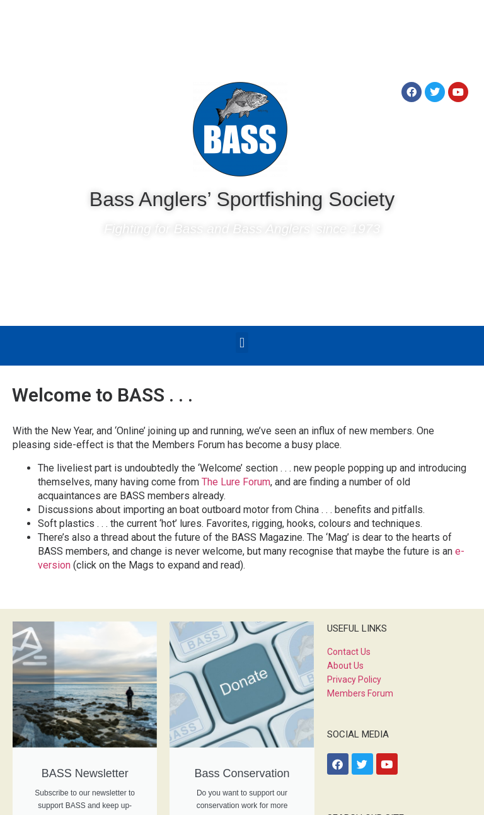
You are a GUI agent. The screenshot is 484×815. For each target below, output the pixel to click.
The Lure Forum (236, 482)
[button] (242, 342)
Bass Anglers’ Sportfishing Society (242, 199)
